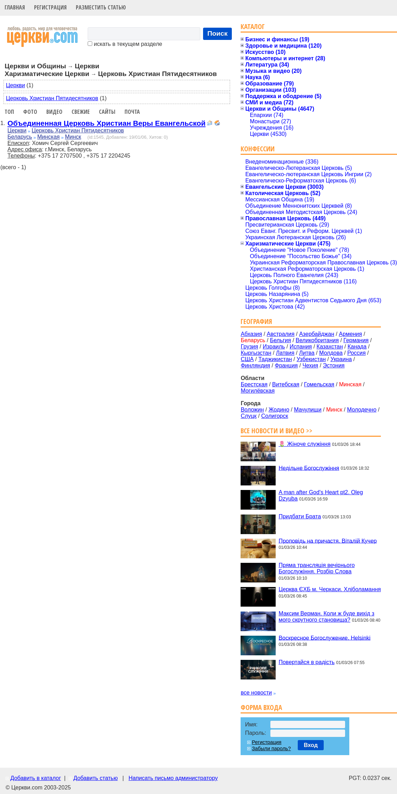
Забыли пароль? (271, 748)
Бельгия (280, 340)
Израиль (274, 347)
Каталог (253, 26)
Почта (132, 112)
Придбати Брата (299, 516)
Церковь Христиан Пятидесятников (52, 98)
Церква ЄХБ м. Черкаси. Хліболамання (329, 589)
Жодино (279, 410)
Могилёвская (258, 391)
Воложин (252, 410)
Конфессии (258, 148)
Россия (356, 353)
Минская (48, 137)
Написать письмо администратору (172, 778)
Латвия (285, 353)
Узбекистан (311, 359)
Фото (30, 112)
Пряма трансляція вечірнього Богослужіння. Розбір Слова (316, 568)
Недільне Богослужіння (308, 468)
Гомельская (319, 384)
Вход (311, 745)
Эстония (334, 365)
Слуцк (248, 416)
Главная (15, 7)
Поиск (217, 33)
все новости (256, 693)
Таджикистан (275, 359)
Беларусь (19, 137)
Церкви (15, 85)
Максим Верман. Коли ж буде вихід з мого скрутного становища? (326, 616)
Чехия (310, 365)
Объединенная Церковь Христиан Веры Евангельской (106, 123)
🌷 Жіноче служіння (304, 444)
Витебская (285, 384)
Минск (73, 137)
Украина (341, 359)
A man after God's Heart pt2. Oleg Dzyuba (320, 495)
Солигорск (274, 416)
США (247, 359)
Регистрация (50, 7)
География (256, 321)
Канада (357, 347)
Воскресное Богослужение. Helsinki (324, 638)
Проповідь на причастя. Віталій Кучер (327, 541)
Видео (54, 112)
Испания (301, 347)
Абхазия (251, 334)
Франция (286, 365)
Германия (356, 340)
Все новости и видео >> (276, 430)
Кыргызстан (256, 353)
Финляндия (255, 365)
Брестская (254, 384)
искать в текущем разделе (125, 44)
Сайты (107, 112)
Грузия (249, 347)
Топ (9, 112)
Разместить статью (101, 7)
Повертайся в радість (306, 662)
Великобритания (317, 340)
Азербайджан (316, 334)
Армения (350, 334)
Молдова (331, 353)
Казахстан (330, 347)
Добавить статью (95, 778)
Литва (307, 353)
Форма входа (261, 707)
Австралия (281, 334)
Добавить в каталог (35, 778)
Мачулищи (307, 410)
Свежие (81, 112)
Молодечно (361, 410)
